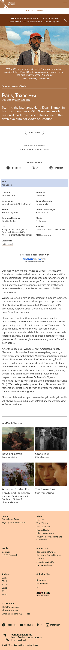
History (40, 520)
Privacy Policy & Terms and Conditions (49, 538)
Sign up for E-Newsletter (14, 522)
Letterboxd (7, 244)
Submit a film (43, 574)
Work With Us (43, 526)
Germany (28, 145)
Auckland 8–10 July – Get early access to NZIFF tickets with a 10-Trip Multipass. (34, 20)
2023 (4, 584)
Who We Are (42, 523)
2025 (4, 577)
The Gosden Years (11, 610)
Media (5, 548)
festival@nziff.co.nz (11, 519)
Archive (5, 574)
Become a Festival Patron (48, 555)
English (41, 145)
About (39, 516)
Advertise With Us (45, 562)
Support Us (42, 548)
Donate (40, 558)
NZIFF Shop (8, 603)
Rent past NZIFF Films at (42, 583)
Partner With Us (44, 565)
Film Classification (45, 533)
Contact (6, 516)
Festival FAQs (42, 530)
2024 (23, 86)
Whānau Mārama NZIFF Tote (16, 613)
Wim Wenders (22, 99)
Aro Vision (7, 185)
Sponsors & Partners (46, 552)
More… (5, 594)
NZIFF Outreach (10, 555)
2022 (4, 588)
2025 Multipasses (10, 607)
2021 (4, 591)
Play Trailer (34, 132)
